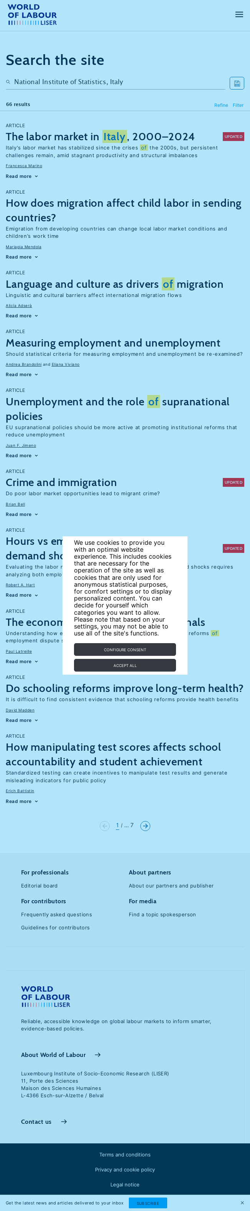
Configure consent (125, 649)
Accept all (125, 665)
